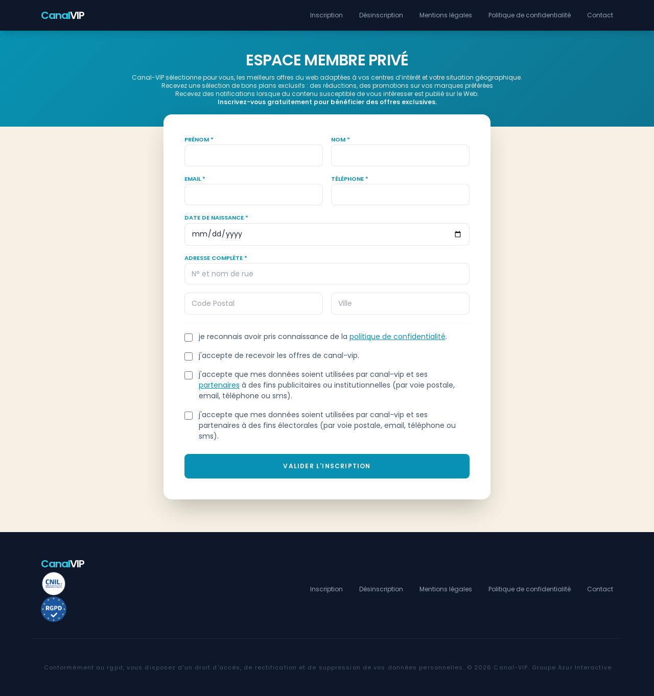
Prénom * (199, 139)
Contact (600, 15)
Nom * (340, 139)
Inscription (326, 15)
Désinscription (381, 15)
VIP (62, 15)
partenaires (219, 385)
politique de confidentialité (397, 336)
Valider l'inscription (326, 466)
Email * (194, 179)
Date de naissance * (216, 217)
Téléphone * (349, 179)
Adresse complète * (215, 258)
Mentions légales (445, 15)
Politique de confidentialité (529, 15)
